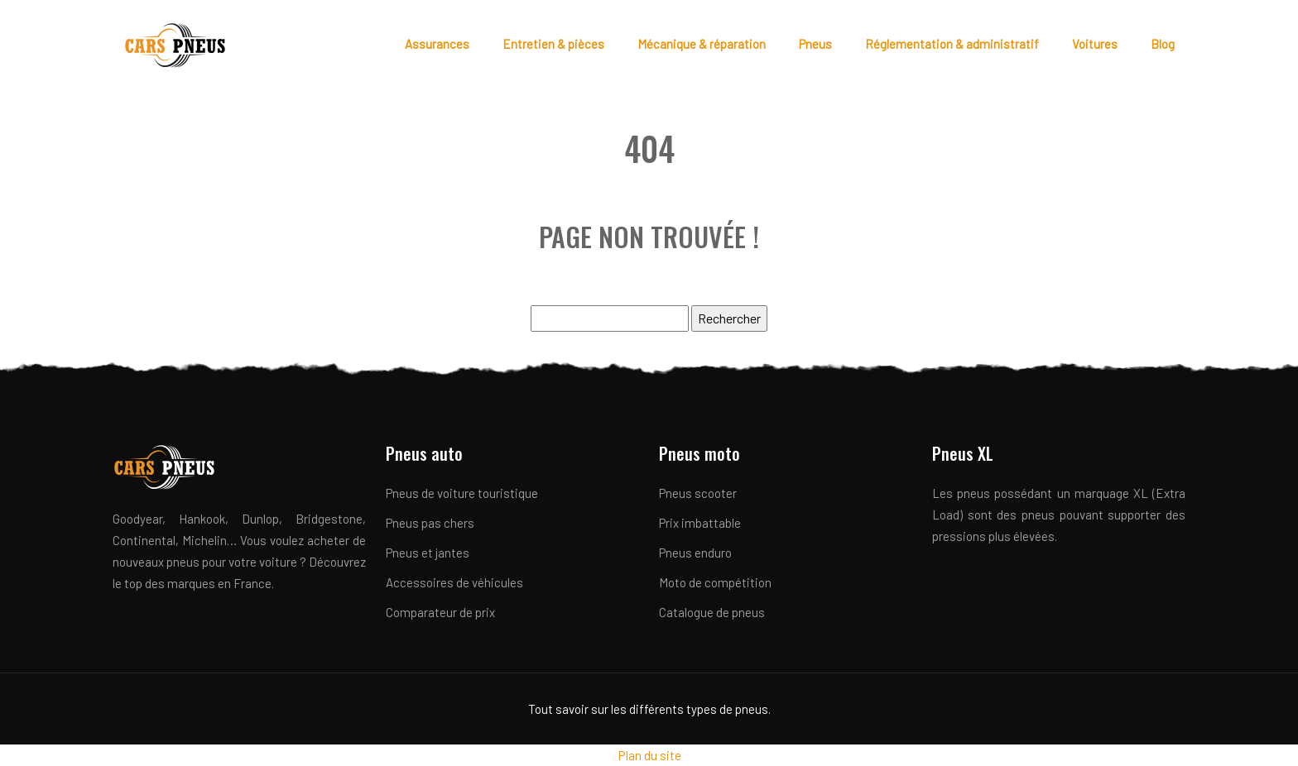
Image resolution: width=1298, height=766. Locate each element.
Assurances (437, 43)
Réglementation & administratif (952, 43)
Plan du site (649, 755)
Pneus (815, 43)
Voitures (1095, 43)
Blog (1163, 43)
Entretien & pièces (553, 43)
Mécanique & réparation (701, 43)
